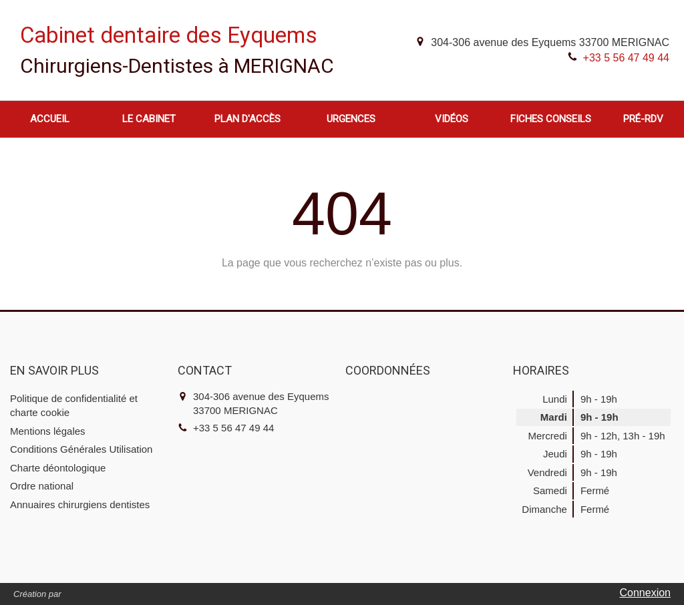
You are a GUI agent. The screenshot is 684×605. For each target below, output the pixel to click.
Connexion (645, 592)
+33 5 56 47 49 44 (626, 57)
